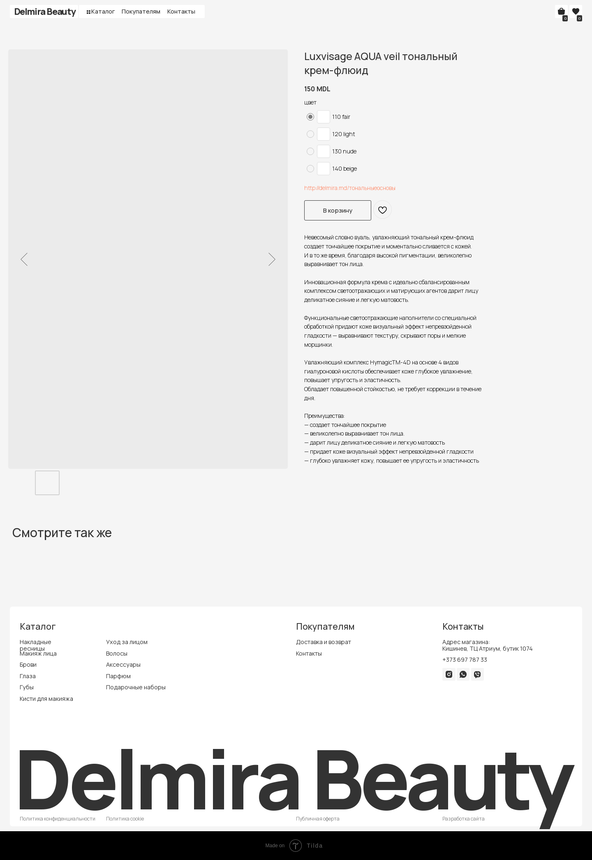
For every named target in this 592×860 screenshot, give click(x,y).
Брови (28, 664)
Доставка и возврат (323, 642)
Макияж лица (38, 653)
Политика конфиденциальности (57, 818)
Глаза (28, 676)
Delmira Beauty (45, 11)
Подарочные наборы (136, 687)
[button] (88, 12)
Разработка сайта (463, 818)
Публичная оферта (318, 818)
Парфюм (118, 676)
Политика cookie (125, 818)
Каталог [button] (103, 11)
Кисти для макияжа (46, 698)
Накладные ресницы (35, 645)
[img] (449, 674)
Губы (27, 687)
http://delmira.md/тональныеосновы (349, 188)
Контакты (181, 11)
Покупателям (141, 11)
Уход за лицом (127, 642)
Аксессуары (123, 664)
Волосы (116, 653)
